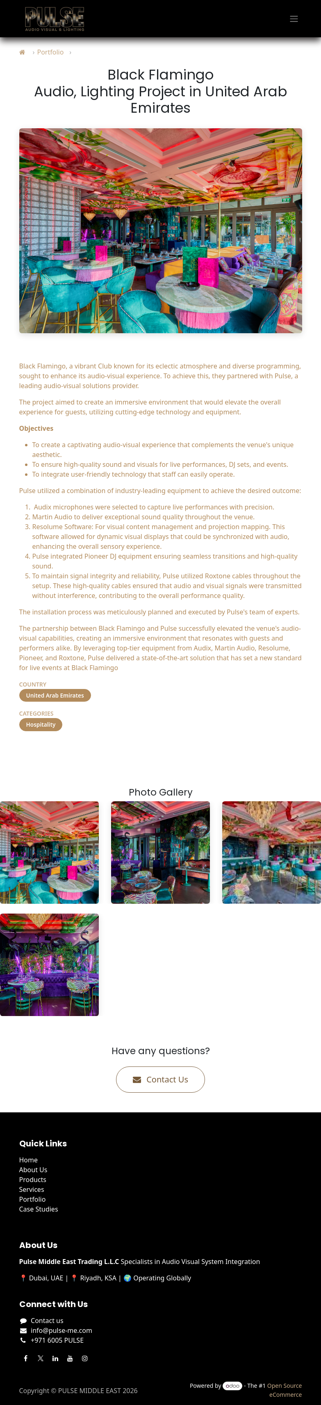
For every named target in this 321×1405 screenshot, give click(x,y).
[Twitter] (40, 1358)
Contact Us (160, 1079)
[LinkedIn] (55, 1358)
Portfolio (50, 52)
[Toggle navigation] (294, 18)
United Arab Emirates (55, 695)
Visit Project (51, 751)
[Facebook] (25, 1358)
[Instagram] (84, 1358)
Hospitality (41, 724)
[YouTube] (70, 1358)
